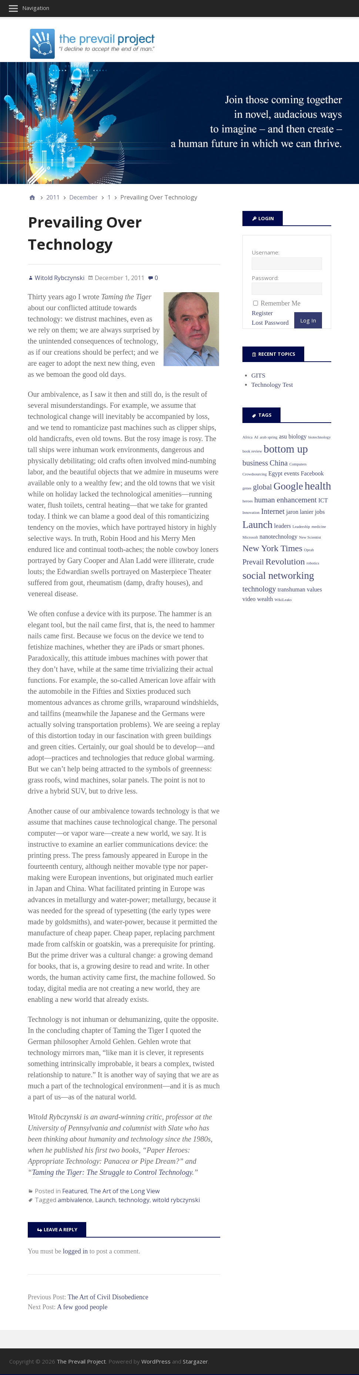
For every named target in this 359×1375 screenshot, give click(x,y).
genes (246, 488)
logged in (75, 1251)
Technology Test (272, 384)
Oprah (309, 550)
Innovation (250, 513)
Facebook (312, 473)
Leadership (301, 527)
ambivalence (75, 1200)
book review (252, 451)
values (314, 589)
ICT (323, 500)
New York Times (272, 548)
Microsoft (250, 537)
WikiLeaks (283, 600)
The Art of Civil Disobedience (108, 1297)
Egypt (275, 473)
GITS (258, 375)
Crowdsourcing (254, 474)
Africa (247, 437)
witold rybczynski (176, 1200)
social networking (278, 575)
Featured (74, 1191)
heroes (247, 501)
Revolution (285, 561)
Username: (265, 252)
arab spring (269, 437)
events (291, 473)
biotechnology (319, 437)
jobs (320, 512)
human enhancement (285, 500)
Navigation (35, 7)
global (262, 487)
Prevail (253, 562)
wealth (265, 599)
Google (288, 486)
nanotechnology (278, 536)
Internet (273, 511)
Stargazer (195, 1361)
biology (298, 436)
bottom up (286, 449)
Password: (265, 278)
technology (134, 1200)
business (255, 463)
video (249, 599)
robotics (312, 563)
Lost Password (270, 322)
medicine (319, 527)
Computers (298, 464)
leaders (282, 526)
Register (262, 313)
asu (283, 436)
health (318, 486)
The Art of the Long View (125, 1191)
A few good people (82, 1307)
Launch (105, 1200)
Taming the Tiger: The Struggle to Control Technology (112, 1172)
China (279, 463)
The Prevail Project (81, 1361)
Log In (308, 320)
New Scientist (310, 537)
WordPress (156, 1361)
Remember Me (280, 303)
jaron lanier (299, 512)
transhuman (291, 589)
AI (256, 437)
